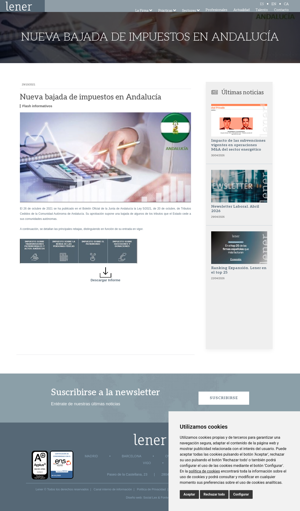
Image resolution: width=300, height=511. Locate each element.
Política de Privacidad (151, 489)
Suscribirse (224, 398)
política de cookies (204, 471)
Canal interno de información (113, 489)
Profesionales (216, 16)
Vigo (147, 463)
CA (286, 8)
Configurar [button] (241, 494)
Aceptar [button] (189, 494)
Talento (261, 16)
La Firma (141, 17)
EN (273, 8)
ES (262, 8)
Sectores (189, 17)
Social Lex (150, 497)
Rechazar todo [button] (214, 494)
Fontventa (167, 497)
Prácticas (165, 17)
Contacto (281, 16)
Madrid (91, 456)
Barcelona (131, 456)
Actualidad (241, 16)
